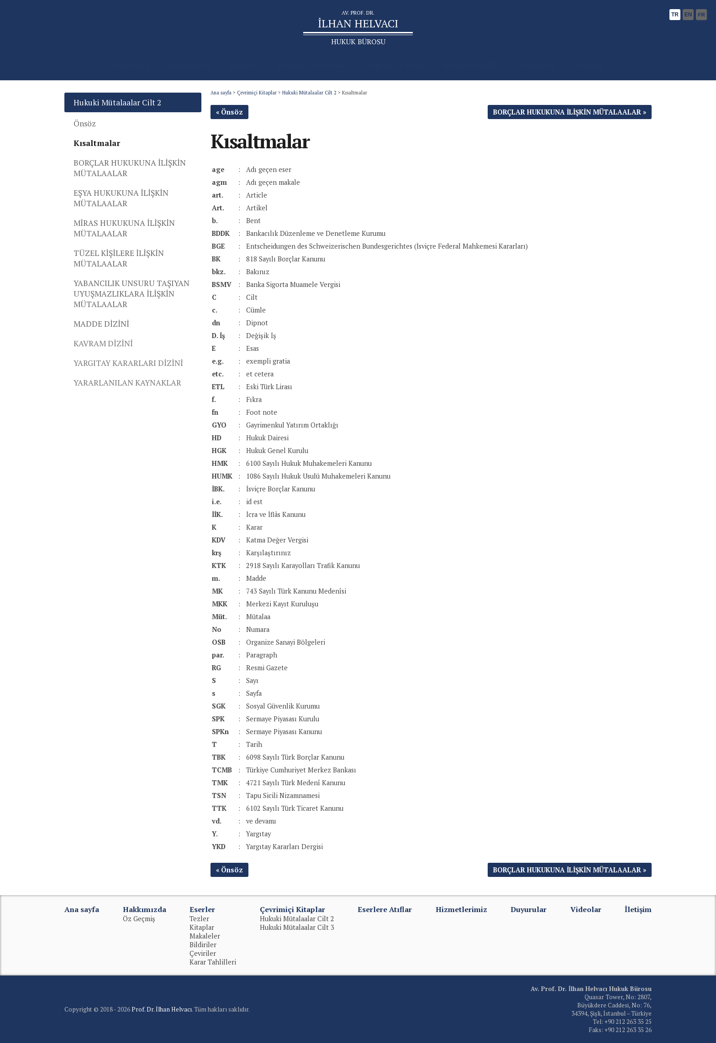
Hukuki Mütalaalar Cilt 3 (297, 927)
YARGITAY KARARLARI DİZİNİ (128, 363)
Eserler (202, 909)
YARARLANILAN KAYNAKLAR (127, 382)
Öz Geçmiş (139, 918)
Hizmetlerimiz (461, 909)
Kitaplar (202, 927)
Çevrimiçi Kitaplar (257, 92)
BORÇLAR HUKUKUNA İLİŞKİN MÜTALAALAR (130, 167)
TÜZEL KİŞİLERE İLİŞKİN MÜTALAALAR (119, 258)
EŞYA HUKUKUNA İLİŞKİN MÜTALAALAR (121, 198)
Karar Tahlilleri (213, 962)
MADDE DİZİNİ (101, 323)
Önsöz (85, 123)
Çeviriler (203, 953)
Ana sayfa (221, 92)
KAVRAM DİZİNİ (103, 343)
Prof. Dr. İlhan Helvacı (162, 1009)
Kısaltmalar (97, 143)
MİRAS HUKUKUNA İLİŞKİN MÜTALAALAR (124, 228)
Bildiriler (203, 944)
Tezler (199, 918)
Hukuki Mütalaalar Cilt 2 (309, 92)
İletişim (638, 909)
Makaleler (205, 936)
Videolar (585, 909)
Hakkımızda (144, 909)
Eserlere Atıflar (385, 909)
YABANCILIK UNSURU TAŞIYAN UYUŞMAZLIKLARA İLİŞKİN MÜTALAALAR (132, 293)
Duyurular (529, 909)
